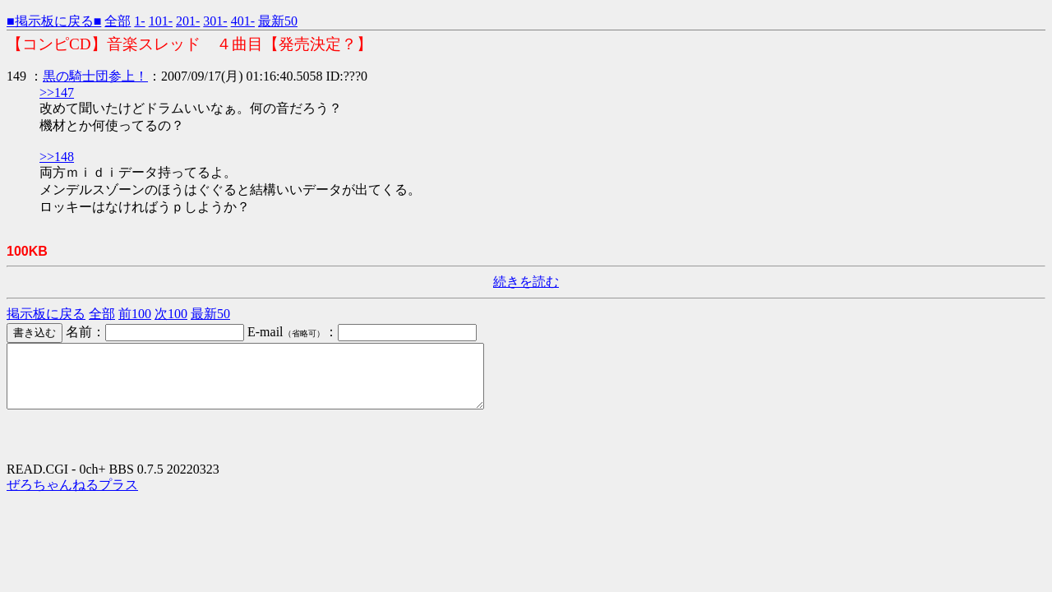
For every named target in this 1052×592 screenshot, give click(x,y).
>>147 (56, 92)
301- (215, 21)
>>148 (56, 157)
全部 (117, 21)
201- (188, 21)
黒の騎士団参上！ (95, 76)
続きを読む (526, 282)
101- (161, 21)
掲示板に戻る (46, 314)
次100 (171, 314)
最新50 (278, 21)
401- (243, 21)
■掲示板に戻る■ (54, 21)
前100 (134, 314)
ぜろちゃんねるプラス (72, 497)
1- (139, 21)
